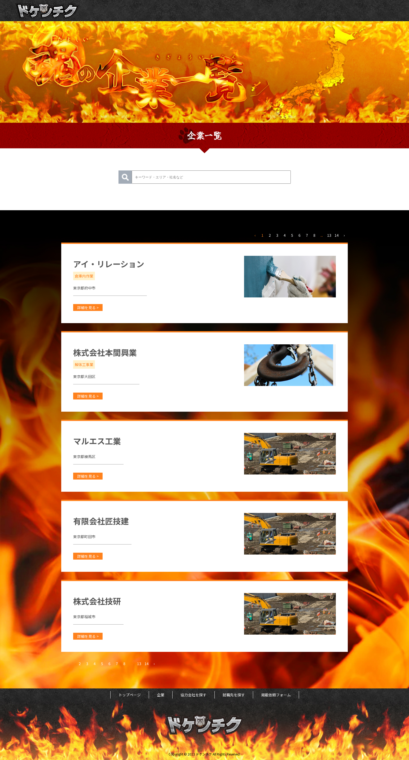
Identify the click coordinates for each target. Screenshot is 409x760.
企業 (160, 694)
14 (337, 235)
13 (329, 235)
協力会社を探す (193, 694)
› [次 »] (344, 235)
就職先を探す (234, 694)
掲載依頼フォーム (276, 694)
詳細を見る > (88, 307)
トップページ (129, 694)
